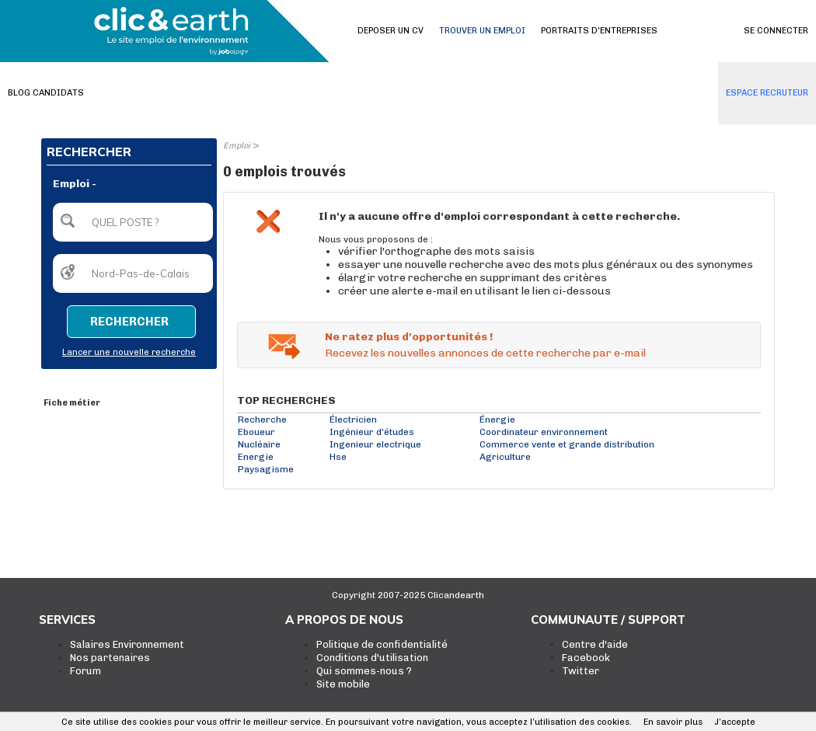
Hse (338, 456)
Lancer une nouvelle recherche (129, 352)
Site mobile (343, 684)
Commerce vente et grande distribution (566, 444)
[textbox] (133, 222)
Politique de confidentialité (382, 644)
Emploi (236, 146)
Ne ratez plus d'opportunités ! (409, 336)
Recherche (262, 419)
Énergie (497, 419)
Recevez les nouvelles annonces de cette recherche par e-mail (485, 353)
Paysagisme (266, 469)
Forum (85, 671)
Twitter (580, 671)
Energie (256, 456)
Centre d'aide (595, 644)
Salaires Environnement (127, 644)
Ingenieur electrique (375, 444)
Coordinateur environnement (543, 431)
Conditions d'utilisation (372, 657)
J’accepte (734, 722)
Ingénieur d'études (372, 431)
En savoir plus (673, 722)
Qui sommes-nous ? (364, 671)
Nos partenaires (110, 657)
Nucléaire (259, 444)
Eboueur (256, 431)
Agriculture (505, 456)
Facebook (586, 657)
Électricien (353, 419)
